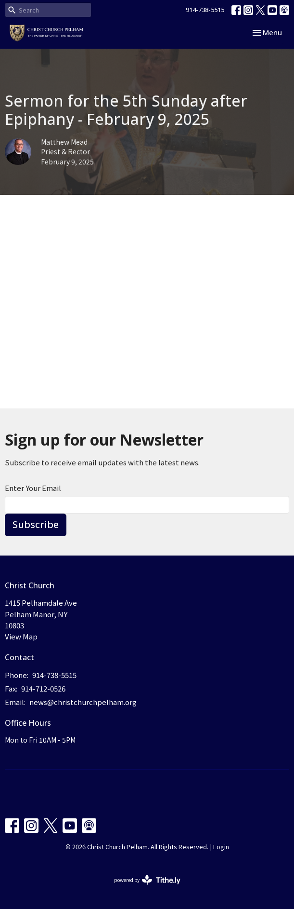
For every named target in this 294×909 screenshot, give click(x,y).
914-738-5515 (205, 9)
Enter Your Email (33, 488)
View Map (21, 636)
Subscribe (36, 524)
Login (221, 846)
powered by (147, 879)
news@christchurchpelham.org (83, 702)
